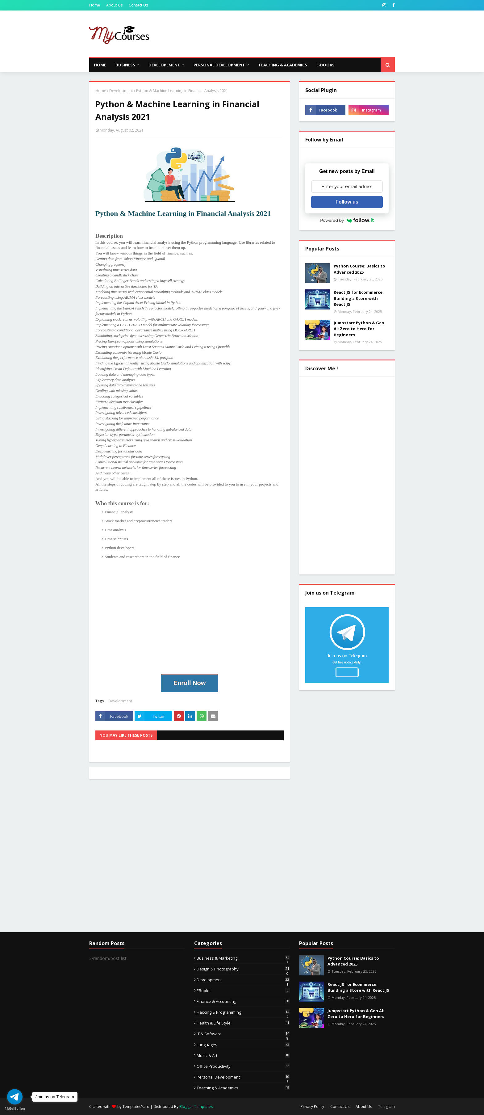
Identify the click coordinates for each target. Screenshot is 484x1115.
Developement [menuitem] (164, 65)
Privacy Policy (312, 1106)
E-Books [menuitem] (325, 65)
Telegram (386, 1106)
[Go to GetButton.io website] (15, 1109)
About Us (114, 5)
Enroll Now (189, 683)
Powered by (347, 220)
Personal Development (243, 1077)
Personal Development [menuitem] (219, 65)
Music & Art (243, 1055)
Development (121, 90)
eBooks (243, 990)
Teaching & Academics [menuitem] (282, 65)
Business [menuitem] (125, 65)
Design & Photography (243, 969)
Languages (243, 1044)
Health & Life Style (243, 1023)
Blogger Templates (196, 1106)
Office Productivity (243, 1066)
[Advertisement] (282, 34)
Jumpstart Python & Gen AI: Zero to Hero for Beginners (359, 329)
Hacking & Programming (243, 1012)
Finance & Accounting (243, 1001)
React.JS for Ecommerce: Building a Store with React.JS (359, 298)
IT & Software (243, 1034)
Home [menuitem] (100, 65)
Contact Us (138, 5)
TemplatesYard (136, 1106)
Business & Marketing (243, 958)
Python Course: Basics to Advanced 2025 (359, 269)
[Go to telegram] (15, 1096)
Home (94, 5)
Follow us (347, 201)
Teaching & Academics (243, 1088)
